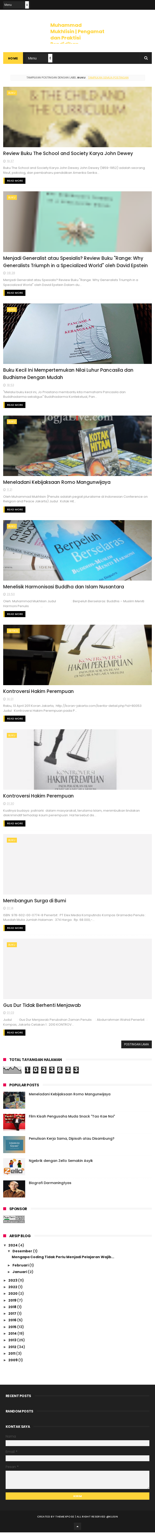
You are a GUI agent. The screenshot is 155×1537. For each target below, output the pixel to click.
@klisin (112, 1521)
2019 (12, 1305)
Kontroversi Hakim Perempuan (38, 694)
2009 (13, 1364)
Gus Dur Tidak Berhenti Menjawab (42, 1010)
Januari (20, 1276)
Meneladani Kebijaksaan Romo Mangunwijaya (57, 484)
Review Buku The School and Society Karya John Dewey (68, 154)
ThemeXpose (64, 1521)
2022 (13, 1291)
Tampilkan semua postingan (108, 77)
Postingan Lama (136, 1049)
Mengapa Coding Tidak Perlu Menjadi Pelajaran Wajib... (63, 1261)
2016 (12, 1325)
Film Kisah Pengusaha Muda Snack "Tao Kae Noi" (72, 1121)
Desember (22, 1256)
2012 (12, 1351)
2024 (13, 1250)
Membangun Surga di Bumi (34, 905)
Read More (15, 181)
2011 (12, 1358)
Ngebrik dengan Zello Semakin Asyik (61, 1165)
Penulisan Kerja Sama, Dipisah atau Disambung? (71, 1143)
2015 (12, 1331)
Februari (20, 1270)
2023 (13, 1285)
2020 (13, 1298)
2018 (12, 1311)
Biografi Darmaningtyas (50, 1187)
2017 (12, 1318)
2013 (12, 1344)
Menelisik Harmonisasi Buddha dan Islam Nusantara (63, 589)
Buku (11, 93)
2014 (12, 1338)
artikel (13, 633)
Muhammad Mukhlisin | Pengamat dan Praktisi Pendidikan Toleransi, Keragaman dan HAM (77, 41)
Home (13, 59)
